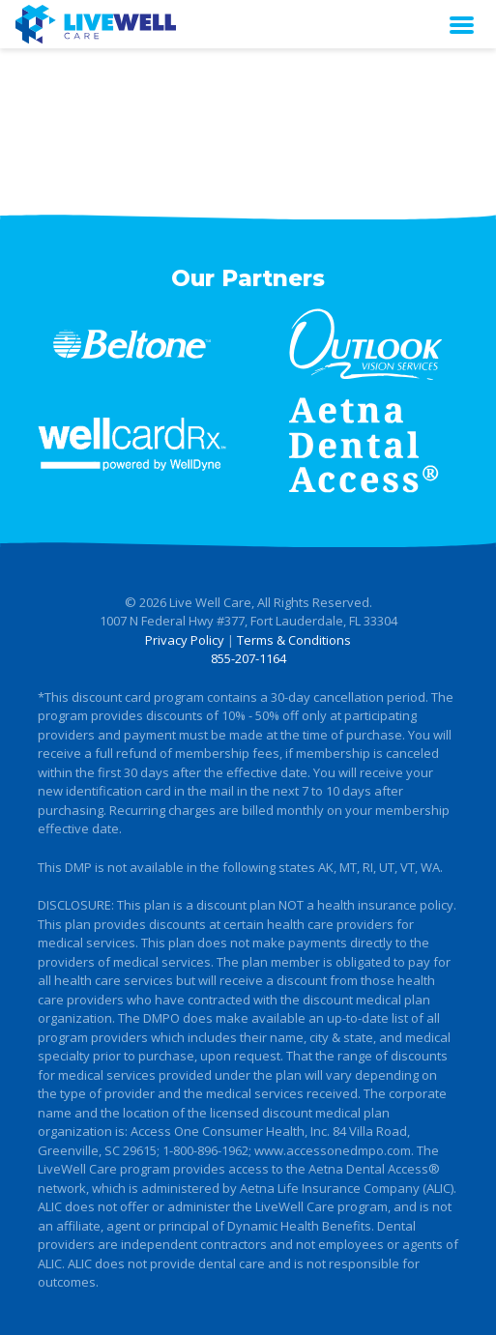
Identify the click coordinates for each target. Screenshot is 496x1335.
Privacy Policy (184, 640)
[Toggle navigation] (461, 24)
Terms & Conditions (294, 640)
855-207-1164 (248, 658)
